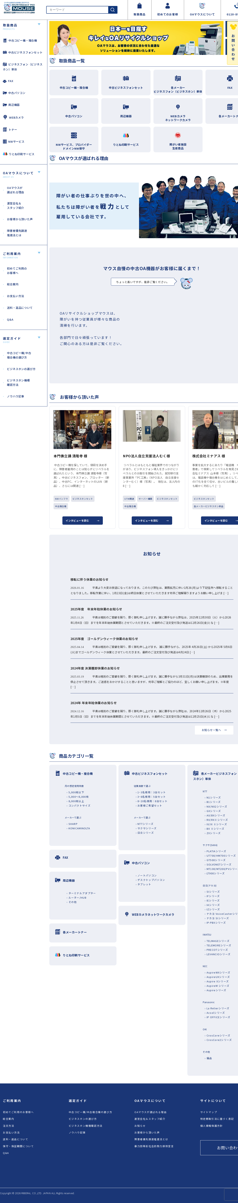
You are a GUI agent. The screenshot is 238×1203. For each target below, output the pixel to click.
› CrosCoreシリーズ (217, 1035)
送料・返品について (15, 1139)
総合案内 (8, 1119)
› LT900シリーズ (215, 873)
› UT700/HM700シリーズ (220, 855)
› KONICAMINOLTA (78, 828)
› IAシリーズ (212, 905)
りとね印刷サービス (18, 154)
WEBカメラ (13, 117)
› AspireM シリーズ (217, 986)
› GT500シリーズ (215, 860)
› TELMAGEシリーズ (217, 941)
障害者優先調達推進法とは (151, 1139)
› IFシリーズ (212, 896)
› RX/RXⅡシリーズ (216, 820)
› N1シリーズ (213, 797)
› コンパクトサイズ (79, 805)
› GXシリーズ (213, 811)
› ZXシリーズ (213, 833)
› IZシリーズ (212, 909)
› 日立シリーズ (145, 832)
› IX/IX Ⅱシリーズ (216, 824)
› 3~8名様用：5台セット (151, 796)
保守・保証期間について (18, 1146)
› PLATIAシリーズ (215, 851)
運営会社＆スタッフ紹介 (149, 1119)
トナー (10, 129)
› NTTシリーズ (145, 824)
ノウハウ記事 (77, 1132)
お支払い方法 (11, 1132)
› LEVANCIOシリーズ (217, 954)
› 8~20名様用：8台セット (152, 801)
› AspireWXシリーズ (217, 972)
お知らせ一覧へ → (214, 730)
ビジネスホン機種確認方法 (85, 1126)
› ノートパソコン (146, 875)
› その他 (72, 902)
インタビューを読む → (82, 520)
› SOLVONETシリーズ (218, 864)
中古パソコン (14, 93)
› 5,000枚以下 (75, 792)
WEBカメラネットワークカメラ (153, 914)
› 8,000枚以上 (75, 801)
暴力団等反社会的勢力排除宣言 (154, 1146)
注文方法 (8, 1126)
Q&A (6, 1153)
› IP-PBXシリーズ (215, 922)
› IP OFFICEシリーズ (217, 1017)
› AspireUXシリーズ (217, 977)
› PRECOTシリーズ (216, 950)
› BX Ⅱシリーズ (214, 828)
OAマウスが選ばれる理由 (150, 1112)
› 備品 (208, 1058)
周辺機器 (11, 105)
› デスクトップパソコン (150, 880)
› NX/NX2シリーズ (216, 806)
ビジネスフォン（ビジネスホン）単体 (23, 66)
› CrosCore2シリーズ (218, 1040)
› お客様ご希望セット (149, 805)
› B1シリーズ (213, 802)
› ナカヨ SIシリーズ (217, 918)
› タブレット (143, 884)
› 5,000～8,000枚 (78, 796)
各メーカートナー (75, 932)
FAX (8, 81)
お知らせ (140, 1126)
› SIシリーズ (212, 891)
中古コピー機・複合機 (20, 40)
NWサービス (13, 141)
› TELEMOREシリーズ (218, 945)
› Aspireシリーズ (215, 990)
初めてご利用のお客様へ (18, 1112)
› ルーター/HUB (76, 897)
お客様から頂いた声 (147, 1132)
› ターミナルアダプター (81, 893)
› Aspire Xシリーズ (217, 981)
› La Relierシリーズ (217, 1008)
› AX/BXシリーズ (215, 815)
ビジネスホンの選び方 (83, 1119)
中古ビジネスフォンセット (23, 52)
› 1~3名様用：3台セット (151, 792)
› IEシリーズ (212, 900)
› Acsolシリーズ (215, 1013)
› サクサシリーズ (146, 828)
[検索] (112, 10)
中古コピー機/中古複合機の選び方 (90, 1112)
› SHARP (72, 824)
